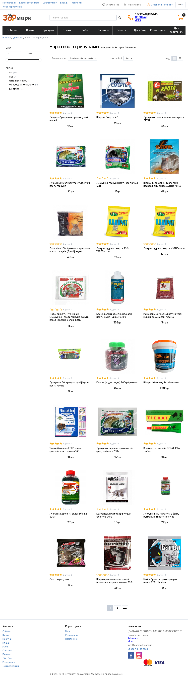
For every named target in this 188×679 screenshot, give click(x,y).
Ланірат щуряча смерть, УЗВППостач (164, 248)
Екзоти (6, 654)
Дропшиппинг (50, 2)
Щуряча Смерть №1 (107, 117)
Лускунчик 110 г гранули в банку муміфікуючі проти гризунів (161, 515)
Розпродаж (8, 662)
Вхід (67, 631)
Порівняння (71, 639)
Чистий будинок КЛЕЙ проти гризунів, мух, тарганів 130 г (65, 450)
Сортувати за (59, 58)
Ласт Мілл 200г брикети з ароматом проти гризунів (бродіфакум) (70, 250)
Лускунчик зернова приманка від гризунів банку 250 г (114, 450)
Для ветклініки (10, 666)
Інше (11, 76)
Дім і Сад (17, 37)
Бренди (64, 2)
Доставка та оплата (29, 2)
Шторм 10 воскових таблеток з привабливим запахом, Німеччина (162, 184)
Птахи (5, 643)
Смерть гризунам (59, 579)
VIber (138, 20)
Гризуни (6, 639)
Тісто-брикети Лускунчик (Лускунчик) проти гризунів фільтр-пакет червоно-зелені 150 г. (70, 317)
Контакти (77, 2)
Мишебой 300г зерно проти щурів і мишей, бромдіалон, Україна (162, 315)
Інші (10, 72)
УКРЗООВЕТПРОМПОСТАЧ (22, 84)
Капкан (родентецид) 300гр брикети (116, 382)
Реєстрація (71, 635)
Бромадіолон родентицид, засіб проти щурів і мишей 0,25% (114, 315)
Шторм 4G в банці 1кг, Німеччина (161, 382)
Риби (5, 646)
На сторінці (116, 58)
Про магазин (9, 2)
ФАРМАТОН (14, 89)
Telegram (140, 17)
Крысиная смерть (18, 80)
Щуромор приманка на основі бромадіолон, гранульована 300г (114, 581)
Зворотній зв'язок (138, 649)
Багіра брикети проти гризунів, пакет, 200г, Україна (160, 581)
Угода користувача (12, 6)
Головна (6, 37)
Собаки (6, 631)
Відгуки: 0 (67, 113)
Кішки (5, 635)
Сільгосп (7, 650)
